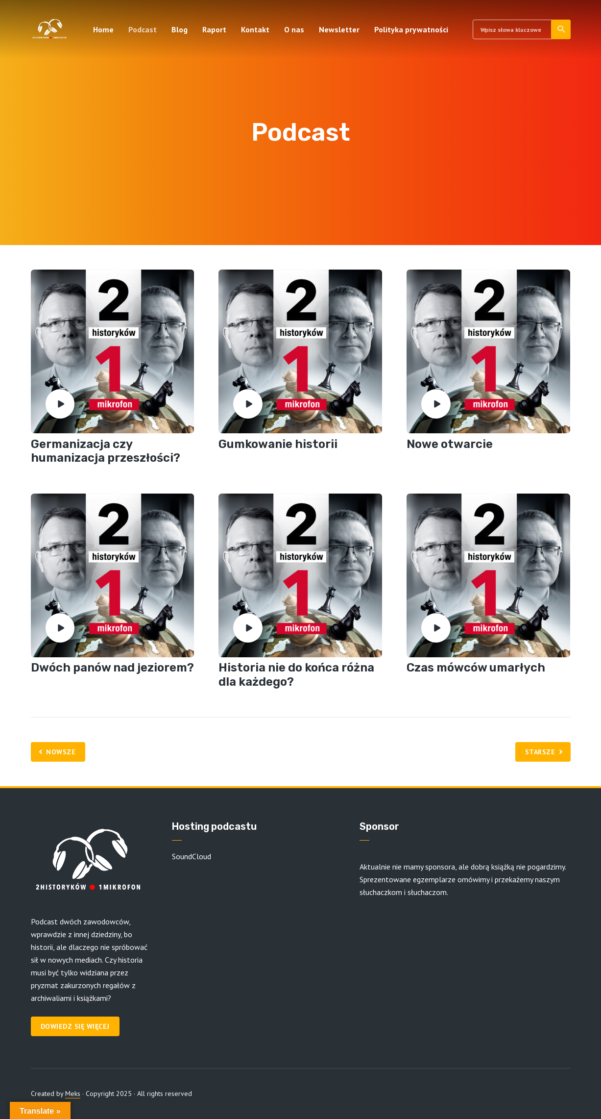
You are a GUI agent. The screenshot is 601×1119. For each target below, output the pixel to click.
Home (103, 29)
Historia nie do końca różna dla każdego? (296, 675)
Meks (72, 1093)
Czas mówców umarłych (476, 667)
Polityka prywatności (411, 29)
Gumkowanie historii (277, 444)
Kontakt (255, 29)
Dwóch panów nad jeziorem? (112, 667)
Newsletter (339, 29)
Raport (214, 29)
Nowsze (60, 751)
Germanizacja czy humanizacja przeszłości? (105, 451)
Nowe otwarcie (450, 444)
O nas (294, 29)
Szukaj (561, 29)
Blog (179, 29)
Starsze (540, 751)
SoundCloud (191, 856)
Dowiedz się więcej (75, 1026)
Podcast (142, 29)
